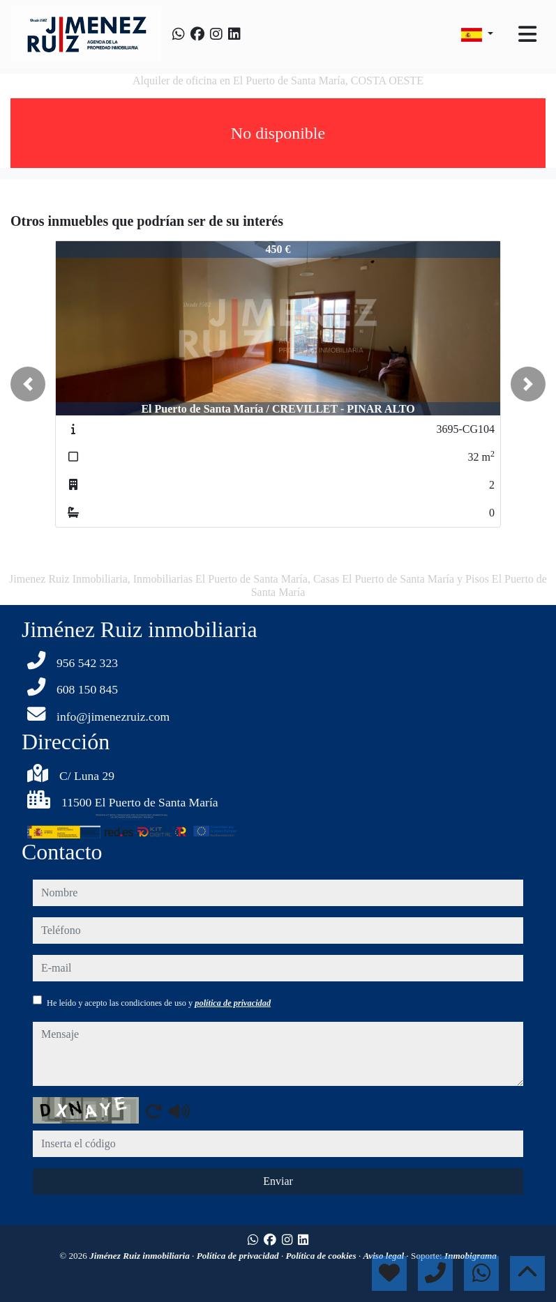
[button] (27, 384)
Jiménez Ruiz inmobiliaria (140, 1255)
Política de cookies (322, 1255)
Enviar (278, 1181)
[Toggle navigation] (527, 34)
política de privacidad (233, 1003)
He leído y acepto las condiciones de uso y (159, 1003)
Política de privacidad (239, 1255)
